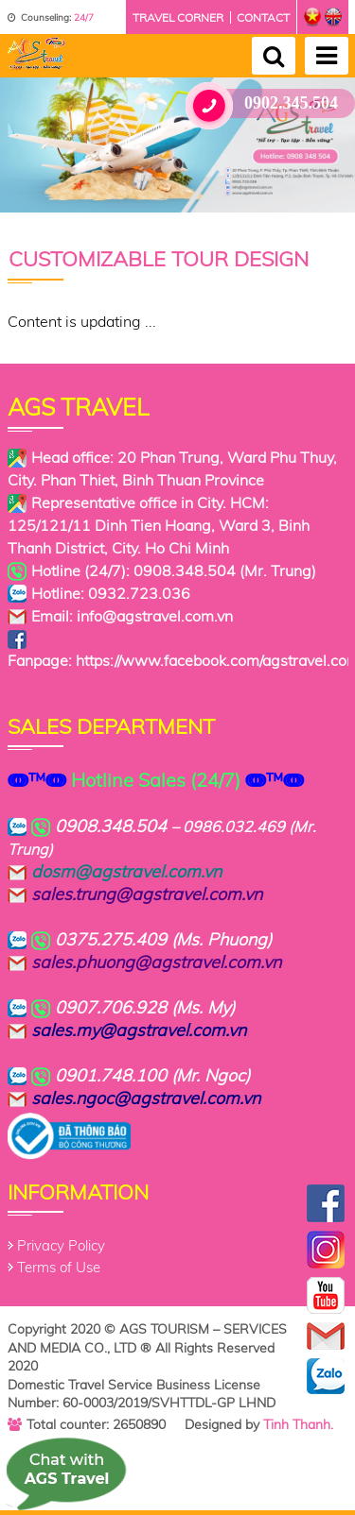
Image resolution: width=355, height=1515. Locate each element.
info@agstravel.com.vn (155, 615)
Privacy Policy (61, 1245)
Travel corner (178, 17)
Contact (263, 17)
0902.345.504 (269, 103)
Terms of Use (58, 1267)
